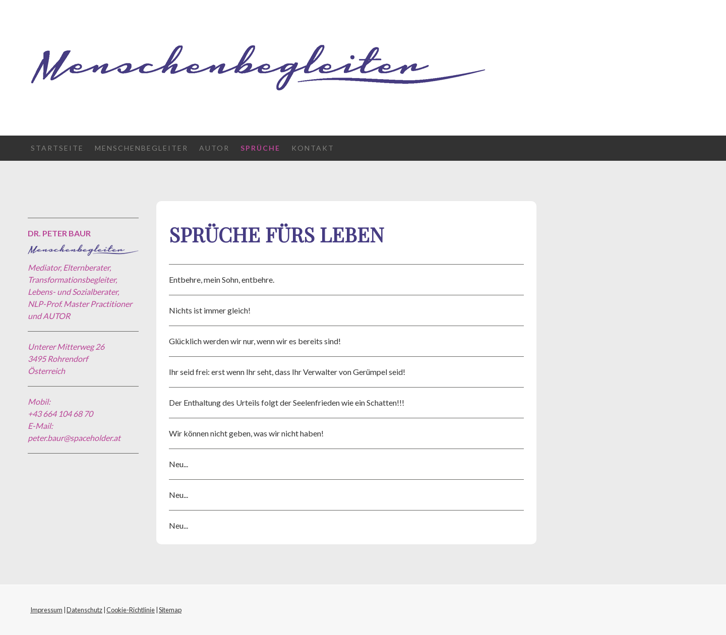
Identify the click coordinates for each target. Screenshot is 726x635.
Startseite (57, 148)
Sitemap (170, 610)
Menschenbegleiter (141, 148)
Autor (214, 148)
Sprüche (260, 148)
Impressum (46, 610)
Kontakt (312, 148)
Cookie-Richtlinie (130, 610)
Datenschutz (84, 610)
